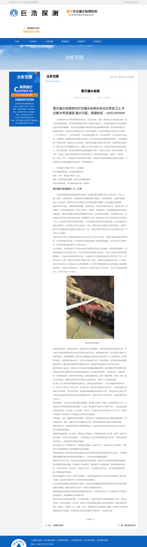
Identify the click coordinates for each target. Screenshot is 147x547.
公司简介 (33, 25)
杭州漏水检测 (62, 524)
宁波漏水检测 (76, 524)
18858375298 (129, 15)
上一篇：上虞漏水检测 (54, 509)
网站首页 (122, 60)
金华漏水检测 (89, 524)
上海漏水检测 (36, 524)
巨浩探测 (106, 81)
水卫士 (83, 543)
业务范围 (49, 25)
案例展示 (65, 25)
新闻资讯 (81, 25)
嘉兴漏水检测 (49, 524)
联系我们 (127, 2)
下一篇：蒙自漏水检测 (126, 509)
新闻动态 (135, 2)
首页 (17, 25)
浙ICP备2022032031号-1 (58, 543)
